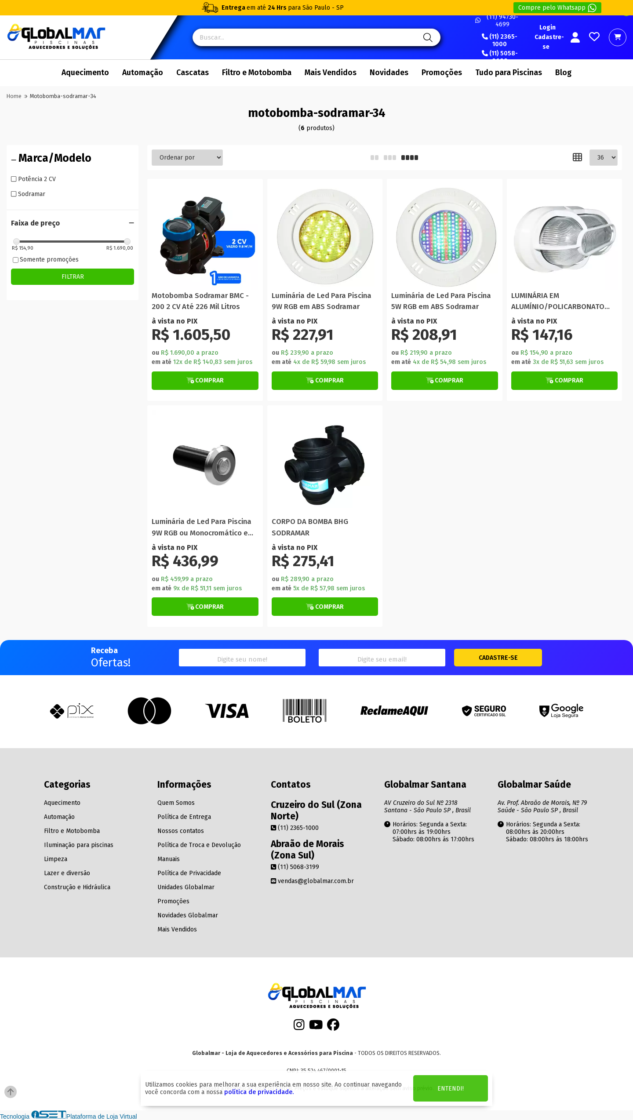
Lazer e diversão (67, 873)
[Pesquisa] (427, 37)
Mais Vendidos (331, 72)
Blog (563, 72)
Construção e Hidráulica (77, 887)
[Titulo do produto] (205, 236)
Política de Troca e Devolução (199, 845)
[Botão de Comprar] (205, 380)
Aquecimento (85, 72)
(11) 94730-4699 (496, 20)
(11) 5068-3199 (295, 867)
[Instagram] (299, 1027)
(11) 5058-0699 (500, 57)
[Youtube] (316, 1027)
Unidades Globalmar (186, 887)
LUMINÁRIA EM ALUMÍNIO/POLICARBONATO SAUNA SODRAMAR (557, 302)
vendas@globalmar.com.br (312, 881)
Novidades (389, 72)
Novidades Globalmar (187, 915)
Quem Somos (176, 803)
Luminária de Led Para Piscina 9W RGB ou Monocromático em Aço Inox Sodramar (203, 527)
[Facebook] (333, 1027)
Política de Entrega (184, 817)
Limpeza (55, 859)
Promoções (442, 72)
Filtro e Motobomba (256, 72)
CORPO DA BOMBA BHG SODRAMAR (310, 527)
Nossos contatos (180, 831)
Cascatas (192, 72)
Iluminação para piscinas (78, 845)
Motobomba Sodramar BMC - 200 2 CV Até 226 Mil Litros (200, 301)
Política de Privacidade (189, 873)
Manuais (168, 859)
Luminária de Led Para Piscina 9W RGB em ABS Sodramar (321, 301)
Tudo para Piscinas (508, 72)
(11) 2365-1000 (499, 40)
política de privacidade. (259, 1092)
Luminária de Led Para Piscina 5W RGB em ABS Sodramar (441, 301)
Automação (142, 72)
